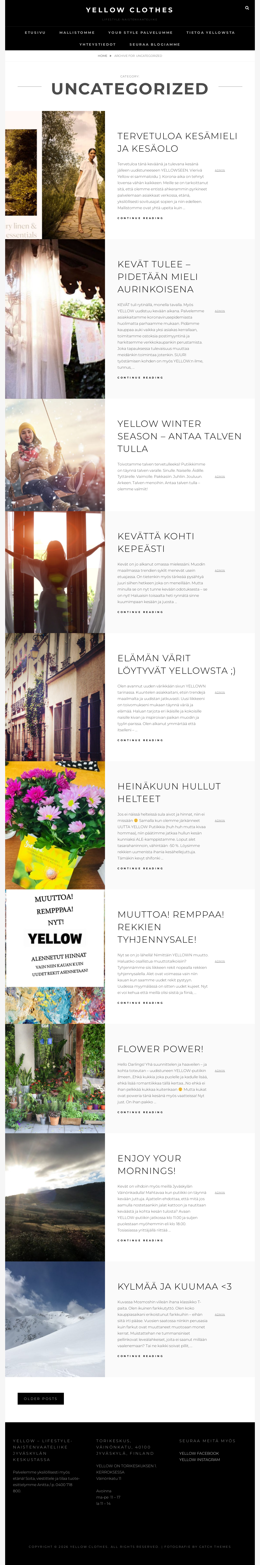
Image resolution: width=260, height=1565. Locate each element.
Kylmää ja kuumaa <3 (174, 1286)
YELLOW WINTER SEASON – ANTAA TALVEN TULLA (179, 436)
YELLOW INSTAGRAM (199, 1459)
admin (220, 170)
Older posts (40, 1399)
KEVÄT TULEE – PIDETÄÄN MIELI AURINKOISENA (157, 277)
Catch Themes (215, 1546)
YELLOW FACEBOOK (199, 1453)
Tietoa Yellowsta (211, 32)
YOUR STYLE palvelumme (140, 32)
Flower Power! (160, 1048)
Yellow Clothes (130, 10)
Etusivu (35, 32)
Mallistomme (77, 32)
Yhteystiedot (98, 44)
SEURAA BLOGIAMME (155, 44)
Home (103, 55)
